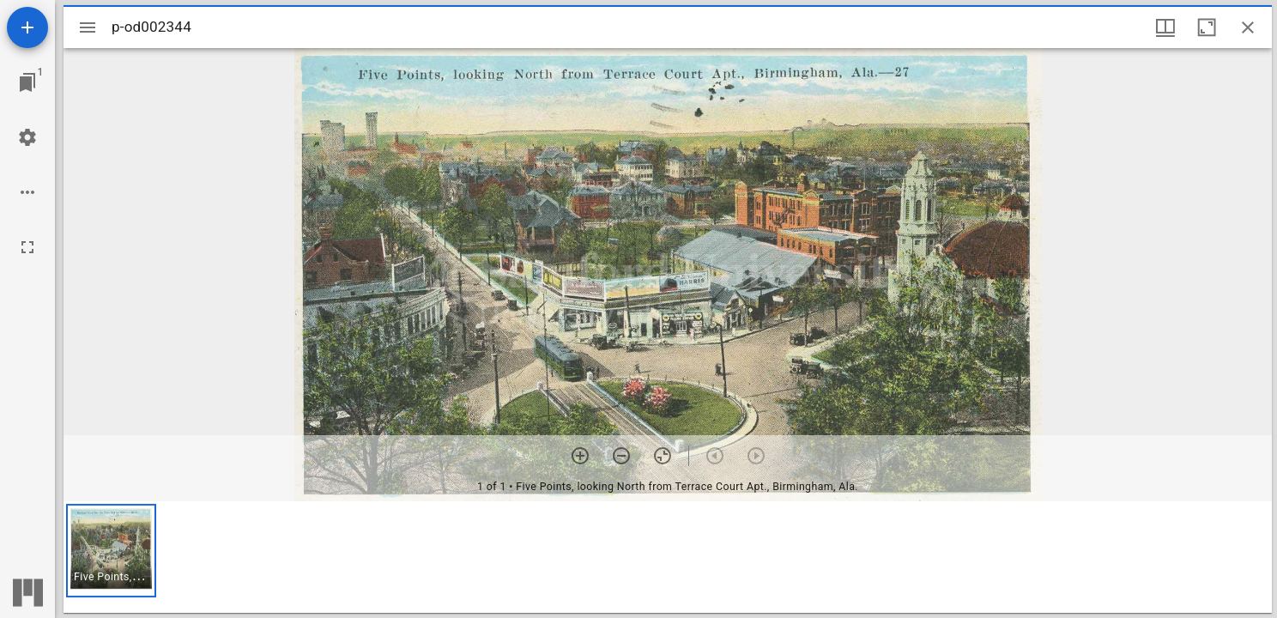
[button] (111, 550)
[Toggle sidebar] (87, 27)
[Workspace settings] (27, 137)
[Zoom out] (621, 455)
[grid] (668, 557)
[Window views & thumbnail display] (1165, 27)
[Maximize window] (1206, 27)
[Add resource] (27, 27)
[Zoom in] (580, 455)
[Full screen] (27, 247)
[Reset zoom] (662, 455)
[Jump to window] (27, 82)
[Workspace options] (27, 192)
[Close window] (1247, 27)
